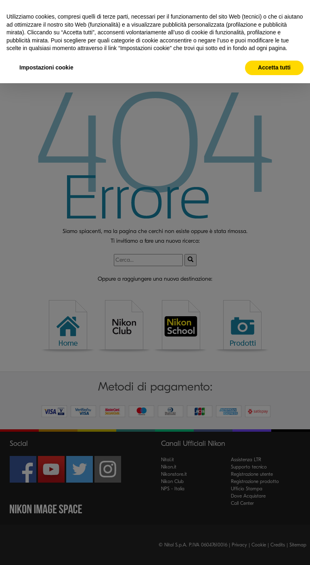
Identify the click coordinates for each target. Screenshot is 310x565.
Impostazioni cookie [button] (46, 67)
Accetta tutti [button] (274, 67)
